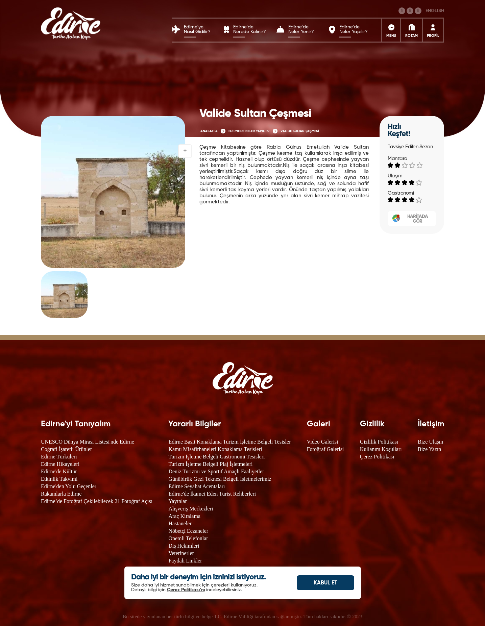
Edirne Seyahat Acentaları (196, 486)
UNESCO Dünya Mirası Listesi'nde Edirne (87, 442)
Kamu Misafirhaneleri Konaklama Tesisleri (215, 449)
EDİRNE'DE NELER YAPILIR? (249, 131)
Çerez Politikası (377, 456)
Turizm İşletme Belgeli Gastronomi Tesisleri (216, 456)
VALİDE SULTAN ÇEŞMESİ (300, 131)
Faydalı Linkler (185, 561)
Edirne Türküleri (59, 456)
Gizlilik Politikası (379, 442)
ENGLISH (435, 10)
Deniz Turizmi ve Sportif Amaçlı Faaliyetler (216, 471)
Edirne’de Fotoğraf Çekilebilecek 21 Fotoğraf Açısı (96, 501)
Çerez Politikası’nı (186, 589)
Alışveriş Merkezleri (190, 508)
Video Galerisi (322, 442)
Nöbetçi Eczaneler (188, 531)
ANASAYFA (209, 131)
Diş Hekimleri (183, 546)
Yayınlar (177, 501)
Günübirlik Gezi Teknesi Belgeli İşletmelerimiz (219, 479)
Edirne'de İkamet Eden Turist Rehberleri (212, 494)
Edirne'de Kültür (59, 471)
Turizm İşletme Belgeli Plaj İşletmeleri (210, 464)
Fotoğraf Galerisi (325, 449)
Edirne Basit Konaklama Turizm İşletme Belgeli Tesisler (229, 442)
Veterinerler (181, 553)
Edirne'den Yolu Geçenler (68, 486)
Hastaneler (179, 523)
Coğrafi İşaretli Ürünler (66, 449)
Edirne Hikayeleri (60, 464)
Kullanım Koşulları (381, 449)
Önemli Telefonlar (188, 538)
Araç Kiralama (184, 516)
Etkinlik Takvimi (59, 479)
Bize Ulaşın (430, 442)
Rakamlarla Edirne (61, 494)
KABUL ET (325, 583)
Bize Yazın (429, 449)
